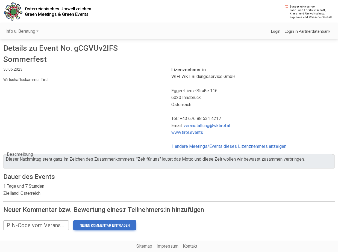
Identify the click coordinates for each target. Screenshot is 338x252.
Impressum (167, 246)
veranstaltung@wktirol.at (207, 125)
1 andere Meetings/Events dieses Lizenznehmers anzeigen (228, 146)
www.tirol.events (187, 132)
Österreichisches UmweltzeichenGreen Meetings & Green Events (58, 11)
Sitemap (144, 246)
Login (275, 31)
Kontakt (190, 246)
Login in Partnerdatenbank (307, 31)
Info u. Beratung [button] (20, 31)
